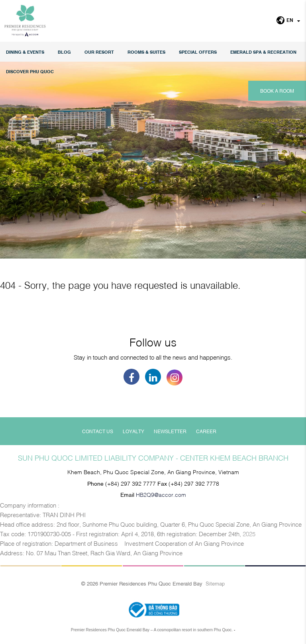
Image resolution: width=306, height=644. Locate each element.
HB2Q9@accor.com (161, 494)
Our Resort (99, 52)
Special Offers (198, 52)
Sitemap (215, 583)
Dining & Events (25, 52)
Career (206, 431)
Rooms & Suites (146, 52)
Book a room (277, 91)
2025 (249, 533)
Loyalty (133, 431)
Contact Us (97, 431)
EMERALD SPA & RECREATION (263, 52)
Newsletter (170, 431)
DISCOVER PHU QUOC (30, 71)
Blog (64, 52)
